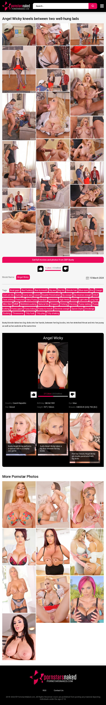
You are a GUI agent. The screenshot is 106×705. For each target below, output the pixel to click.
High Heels (64, 299)
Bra (91, 290)
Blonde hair (71, 290)
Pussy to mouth (45, 309)
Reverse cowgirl (62, 309)
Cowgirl (98, 290)
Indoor (74, 299)
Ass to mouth (41, 290)
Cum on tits (8, 295)
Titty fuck (29, 313)
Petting (63, 304)
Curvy (18, 295)
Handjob (43, 299)
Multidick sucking (28, 304)
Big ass (52, 290)
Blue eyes (83, 290)
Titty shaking (53, 313)
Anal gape (15, 290)
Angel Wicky (23, 277)
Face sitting (8, 299)
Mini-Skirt (7, 304)
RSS (44, 690)
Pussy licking (30, 309)
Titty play (40, 313)
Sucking (6, 313)
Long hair (94, 299)
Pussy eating (85, 304)
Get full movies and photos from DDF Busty (53, 260)
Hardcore (53, 299)
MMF (16, 304)
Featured (20, 299)
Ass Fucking (27, 290)
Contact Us (58, 690)
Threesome (17, 313)
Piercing (73, 304)
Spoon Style (77, 309)
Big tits (61, 290)
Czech (37, 295)
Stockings (89, 309)
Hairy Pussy (31, 299)
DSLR (95, 295)
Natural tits (43, 304)
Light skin (83, 299)
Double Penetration (51, 295)
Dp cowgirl (67, 295)
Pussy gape (16, 309)
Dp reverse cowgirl (82, 295)
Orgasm (54, 304)
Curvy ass (27, 295)
